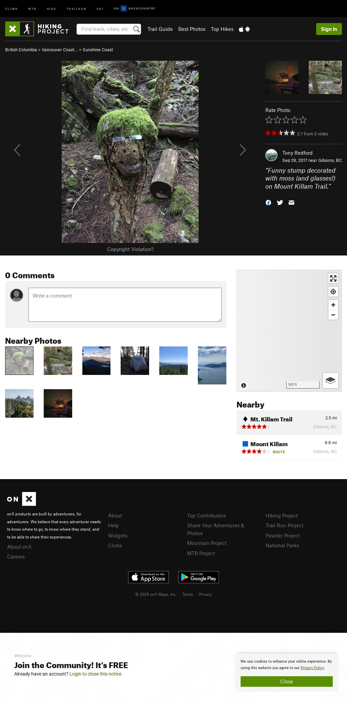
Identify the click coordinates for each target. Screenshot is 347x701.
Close (286, 681)
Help (113, 525)
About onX (19, 547)
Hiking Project (282, 515)
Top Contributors (206, 515)
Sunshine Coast (98, 49)
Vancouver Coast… (60, 49)
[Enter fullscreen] (333, 278)
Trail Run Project (284, 525)
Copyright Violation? (130, 249)
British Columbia (21, 49)
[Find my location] (333, 292)
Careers (16, 556)
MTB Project (201, 553)
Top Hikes (222, 29)
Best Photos (191, 29)
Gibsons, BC (330, 160)
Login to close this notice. (96, 674)
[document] (287, 672)
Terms (187, 594)
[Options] (330, 380)
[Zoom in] (333, 305)
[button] (268, 202)
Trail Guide (160, 29)
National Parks (282, 545)
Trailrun (76, 8)
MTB (32, 8)
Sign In (329, 29)
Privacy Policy (312, 668)
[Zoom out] (333, 315)
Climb (11, 8)
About (115, 515)
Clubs (115, 545)
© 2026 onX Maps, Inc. (156, 594)
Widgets (117, 535)
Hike (51, 8)
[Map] (289, 331)
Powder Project (283, 535)
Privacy (205, 594)
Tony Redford (297, 153)
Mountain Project (206, 543)
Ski (100, 8)
